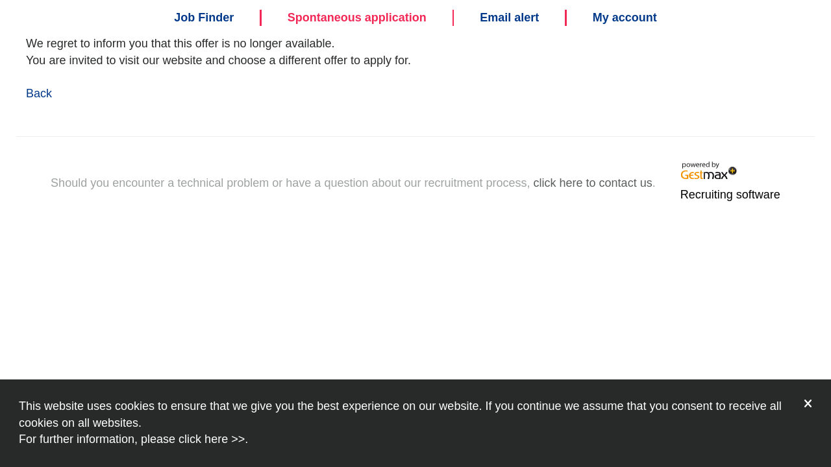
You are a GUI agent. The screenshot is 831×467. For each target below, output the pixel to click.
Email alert (509, 17)
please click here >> (193, 439)
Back (39, 93)
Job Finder (204, 17)
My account (625, 17)
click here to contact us (593, 182)
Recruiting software (730, 194)
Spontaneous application (357, 17)
